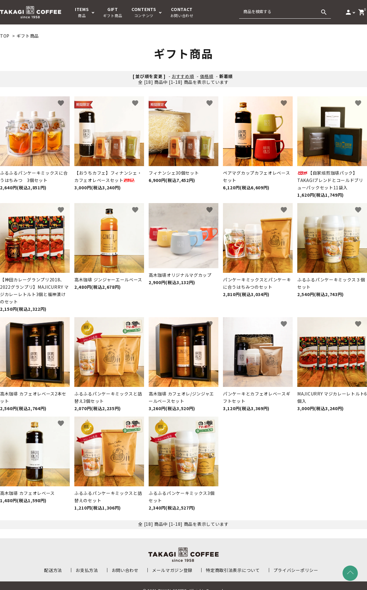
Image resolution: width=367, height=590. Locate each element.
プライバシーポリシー (295, 570)
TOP (4, 36)
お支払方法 (87, 570)
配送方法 (53, 570)
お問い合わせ (125, 570)
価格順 (206, 76)
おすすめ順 (183, 76)
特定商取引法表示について (233, 570)
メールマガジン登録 (172, 570)
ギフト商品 (28, 36)
